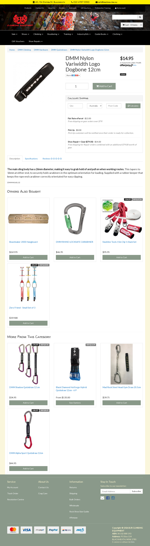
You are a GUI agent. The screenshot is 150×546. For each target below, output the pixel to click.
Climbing (38, 34)
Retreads (72, 8)
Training (68, 34)
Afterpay (73, 517)
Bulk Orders (74, 499)
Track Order (12, 493)
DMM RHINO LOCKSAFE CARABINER (74, 242)
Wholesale (74, 505)
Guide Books (101, 34)
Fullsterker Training (102, 8)
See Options (75, 402)
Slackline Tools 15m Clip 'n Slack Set (119, 242)
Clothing (117, 34)
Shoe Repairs (35, 41)
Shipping (73, 493)
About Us (51, 8)
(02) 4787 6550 (80, 2)
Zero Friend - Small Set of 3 (22, 307)
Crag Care (42, 493)
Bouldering (53, 34)
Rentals (62, 8)
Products (28, 8)
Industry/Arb (84, 34)
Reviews (52, 158)
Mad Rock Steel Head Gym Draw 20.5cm (122, 387)
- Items (130, 25)
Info (134, 65)
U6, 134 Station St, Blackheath (49, 2)
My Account (12, 487)
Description (15, 158)
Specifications (31, 158)
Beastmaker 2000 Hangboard (23, 242)
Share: (73, 75)
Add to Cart (104, 86)
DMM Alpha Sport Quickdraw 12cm (26, 453)
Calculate (133, 106)
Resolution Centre (15, 499)
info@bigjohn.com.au (106, 2)
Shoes (25, 34)
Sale (14, 34)
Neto (132, 542)
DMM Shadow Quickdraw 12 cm (24, 387)
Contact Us (40, 8)
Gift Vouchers (86, 8)
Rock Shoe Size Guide (79, 511)
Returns (73, 487)
